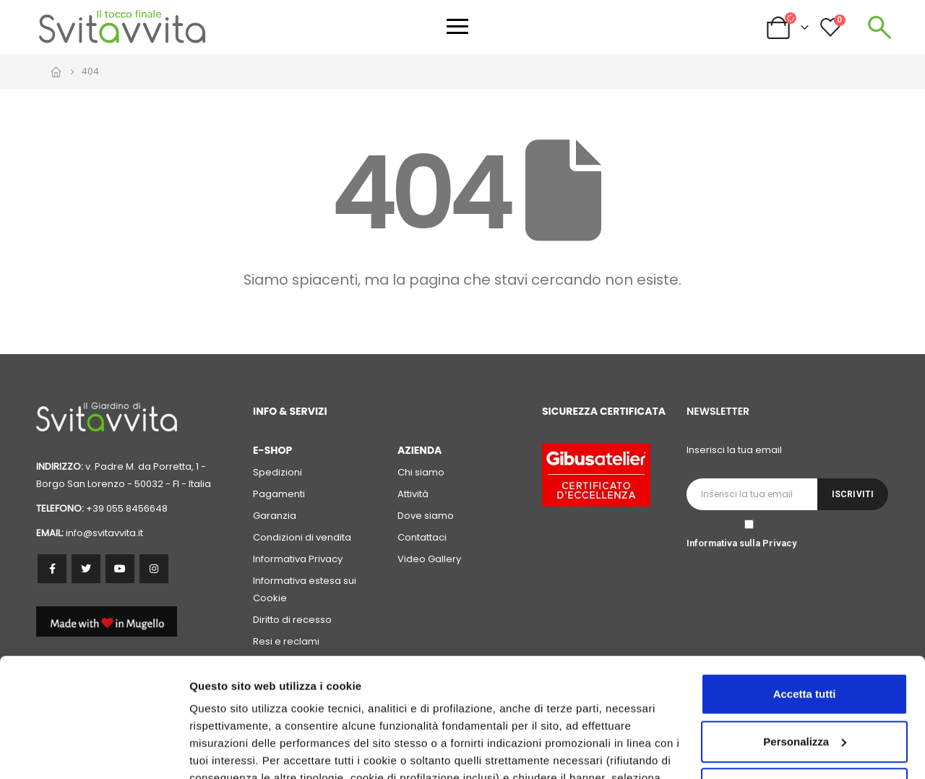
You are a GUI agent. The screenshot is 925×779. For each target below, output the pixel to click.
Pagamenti (279, 494)
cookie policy (641, 711)
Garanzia (274, 515)
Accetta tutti (804, 592)
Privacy (779, 543)
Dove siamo (425, 515)
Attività (413, 494)
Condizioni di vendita (302, 537)
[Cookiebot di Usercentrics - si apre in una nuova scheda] (93, 751)
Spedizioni (277, 472)
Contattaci (422, 537)
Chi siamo (420, 472)
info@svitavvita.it (104, 533)
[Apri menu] (457, 26)
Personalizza (222, 750)
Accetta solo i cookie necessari (804, 687)
